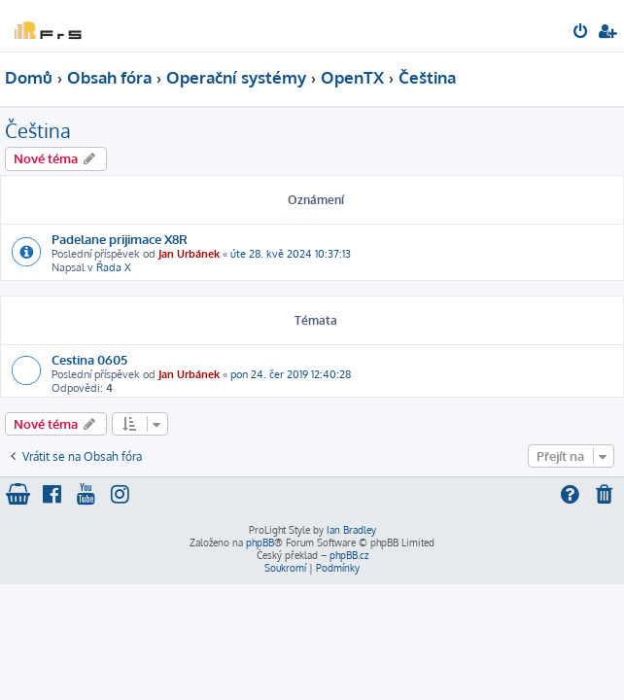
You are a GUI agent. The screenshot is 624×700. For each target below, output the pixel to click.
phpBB (260, 542)
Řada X (113, 267)
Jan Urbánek (189, 254)
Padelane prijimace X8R (120, 238)
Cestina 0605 (89, 359)
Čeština (38, 130)
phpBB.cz (348, 555)
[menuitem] (582, 33)
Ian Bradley (351, 530)
